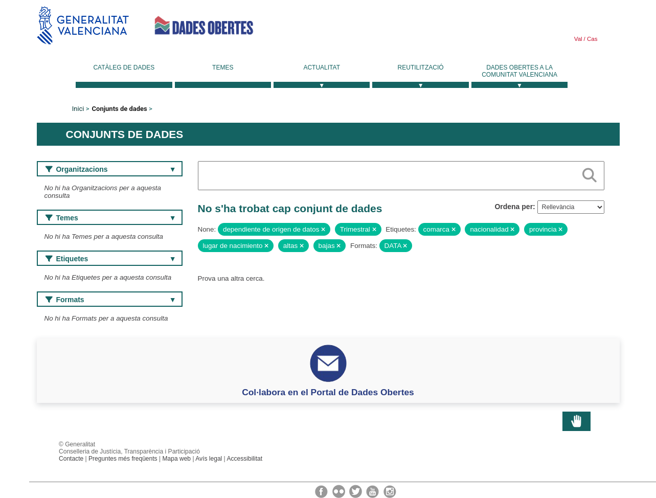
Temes (222, 67)
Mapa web (176, 458)
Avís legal (208, 458)
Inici (78, 108)
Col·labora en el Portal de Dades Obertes (328, 392)
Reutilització (421, 67)
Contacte (71, 458)
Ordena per (513, 206)
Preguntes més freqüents (122, 458)
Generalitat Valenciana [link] (83, 25)
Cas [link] (591, 39)
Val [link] (578, 39)
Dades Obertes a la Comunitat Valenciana (519, 71)
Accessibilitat (244, 458)
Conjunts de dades (119, 108)
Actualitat (321, 67)
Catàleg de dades (123, 67)
